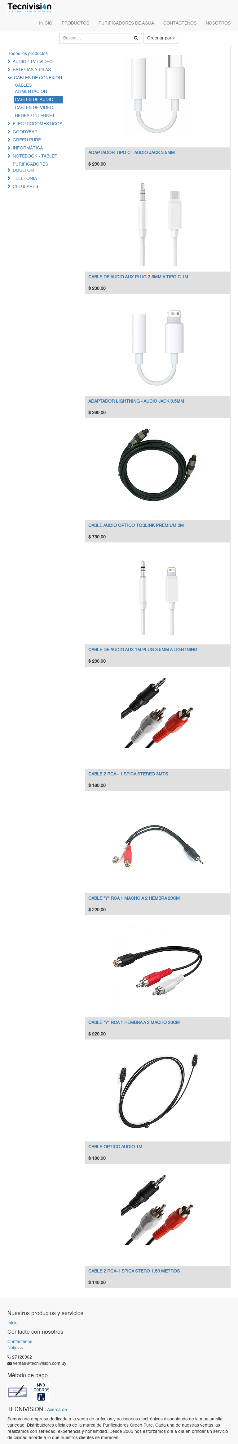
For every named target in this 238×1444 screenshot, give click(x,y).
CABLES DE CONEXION (38, 78)
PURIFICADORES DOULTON (30, 167)
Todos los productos (28, 54)
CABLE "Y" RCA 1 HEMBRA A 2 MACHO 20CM (134, 1023)
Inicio (12, 1323)
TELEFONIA (25, 178)
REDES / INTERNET (35, 116)
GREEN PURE (27, 140)
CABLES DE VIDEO (34, 108)
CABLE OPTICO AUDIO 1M (115, 1147)
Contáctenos (19, 1342)
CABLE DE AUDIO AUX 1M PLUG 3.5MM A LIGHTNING (142, 650)
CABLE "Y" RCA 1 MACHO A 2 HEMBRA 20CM (134, 898)
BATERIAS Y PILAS (32, 70)
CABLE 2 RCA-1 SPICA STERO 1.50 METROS (134, 1271)
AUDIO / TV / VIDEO (33, 62)
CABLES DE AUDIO (34, 100)
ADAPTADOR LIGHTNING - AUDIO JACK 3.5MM (136, 401)
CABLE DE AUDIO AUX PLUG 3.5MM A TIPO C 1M (138, 277)
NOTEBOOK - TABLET (35, 156)
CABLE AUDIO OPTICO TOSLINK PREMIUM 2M (136, 525)
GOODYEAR (25, 132)
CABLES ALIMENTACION (31, 88)
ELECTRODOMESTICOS (37, 124)
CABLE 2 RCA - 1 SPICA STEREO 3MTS (128, 774)
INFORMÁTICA (28, 148)
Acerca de (57, 1410)
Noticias (15, 1348)
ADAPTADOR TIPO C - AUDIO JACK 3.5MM (131, 153)
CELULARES (25, 187)
